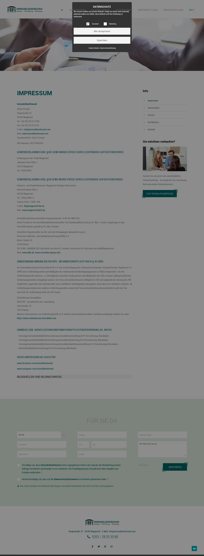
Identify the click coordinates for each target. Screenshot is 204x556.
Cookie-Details (94, 48)
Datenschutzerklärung (108, 48)
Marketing (112, 24)
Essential (95, 24)
